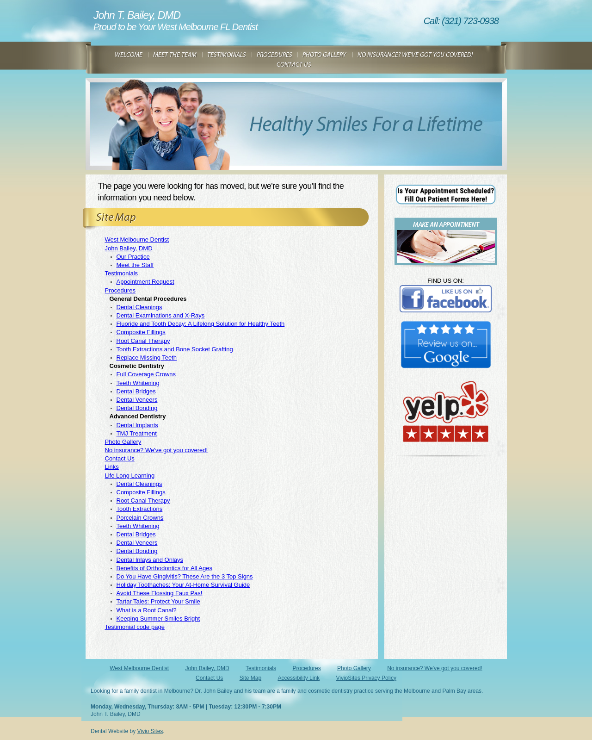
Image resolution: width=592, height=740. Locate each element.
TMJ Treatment (137, 433)
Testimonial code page (135, 626)
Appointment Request (145, 281)
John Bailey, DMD (129, 248)
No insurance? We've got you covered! (156, 450)
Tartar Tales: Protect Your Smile (158, 601)
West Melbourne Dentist (137, 239)
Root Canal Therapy (143, 340)
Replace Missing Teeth (147, 357)
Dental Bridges (136, 391)
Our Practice (133, 256)
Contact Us (120, 458)
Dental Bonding (137, 407)
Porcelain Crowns (140, 517)
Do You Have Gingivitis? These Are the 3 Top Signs (185, 576)
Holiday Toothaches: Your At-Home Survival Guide (183, 584)
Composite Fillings (141, 332)
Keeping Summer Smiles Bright (158, 618)
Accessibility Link (299, 678)
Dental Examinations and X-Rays (161, 315)
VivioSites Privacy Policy (366, 678)
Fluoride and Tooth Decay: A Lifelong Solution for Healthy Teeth (201, 323)
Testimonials (121, 273)
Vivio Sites (150, 731)
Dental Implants (137, 425)
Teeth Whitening (138, 382)
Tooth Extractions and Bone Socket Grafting (175, 349)
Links (112, 466)
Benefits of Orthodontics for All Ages (164, 568)
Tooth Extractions (140, 508)
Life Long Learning (130, 475)
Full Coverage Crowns (146, 374)
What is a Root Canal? (147, 610)
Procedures (120, 290)
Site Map (250, 678)
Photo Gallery (123, 441)
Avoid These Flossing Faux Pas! (160, 593)
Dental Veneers (137, 399)
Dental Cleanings (139, 307)
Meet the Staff (135, 264)
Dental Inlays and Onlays (150, 559)
